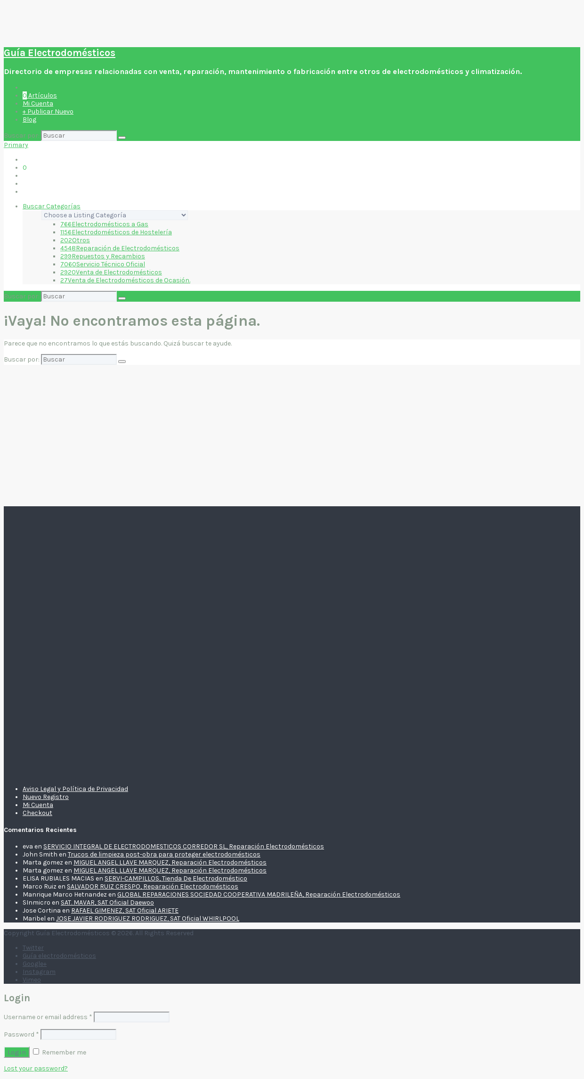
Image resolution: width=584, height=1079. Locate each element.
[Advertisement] (292, 436)
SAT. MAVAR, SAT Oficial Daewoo (107, 902)
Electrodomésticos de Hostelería (116, 232)
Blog (29, 119)
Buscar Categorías (52, 206)
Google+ (35, 964)
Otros (75, 240)
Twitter (33, 948)
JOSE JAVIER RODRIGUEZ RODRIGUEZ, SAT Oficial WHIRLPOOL (147, 918)
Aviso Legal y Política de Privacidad (75, 789)
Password (21, 1034)
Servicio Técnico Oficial (102, 264)
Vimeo (32, 980)
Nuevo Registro (46, 797)
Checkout (37, 813)
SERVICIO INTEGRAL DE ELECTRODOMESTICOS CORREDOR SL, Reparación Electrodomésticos (183, 846)
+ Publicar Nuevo (48, 111)
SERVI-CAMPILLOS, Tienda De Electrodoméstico (176, 878)
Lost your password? (36, 1068)
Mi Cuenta (38, 103)
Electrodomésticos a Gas (104, 224)
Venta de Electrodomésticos (111, 272)
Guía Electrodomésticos (59, 52)
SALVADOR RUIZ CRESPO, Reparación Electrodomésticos (152, 886)
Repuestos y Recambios (102, 256)
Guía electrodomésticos (59, 956)
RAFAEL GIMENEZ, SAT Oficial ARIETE (124, 910)
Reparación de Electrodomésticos (119, 248)
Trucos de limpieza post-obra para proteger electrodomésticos (164, 854)
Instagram (39, 972)
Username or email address (48, 1017)
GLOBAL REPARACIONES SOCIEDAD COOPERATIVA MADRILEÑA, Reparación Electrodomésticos (258, 894)
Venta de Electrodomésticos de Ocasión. (125, 280)
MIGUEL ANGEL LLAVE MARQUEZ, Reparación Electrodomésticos (170, 862)
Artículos (40, 95)
